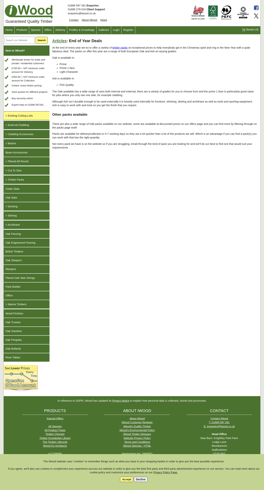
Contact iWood (219, 418)
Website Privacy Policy (137, 438)
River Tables (13, 357)
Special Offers (55, 418)
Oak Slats (11, 197)
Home (9, 29)
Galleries (103, 29)
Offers (48, 29)
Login (116, 29)
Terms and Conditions (137, 442)
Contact (74, 20)
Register (128, 29)
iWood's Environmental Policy (137, 430)
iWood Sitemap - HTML (137, 445)
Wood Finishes (14, 313)
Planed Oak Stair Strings (20, 277)
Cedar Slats (13, 188)
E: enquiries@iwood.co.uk (219, 426)
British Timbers (14, 251)
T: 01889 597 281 (219, 422)
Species (36, 29)
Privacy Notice (120, 400)
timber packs (120, 47)
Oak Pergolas (14, 339)
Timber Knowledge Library (55, 438)
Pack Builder (13, 286)
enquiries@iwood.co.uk (82, 13)
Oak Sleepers (14, 260)
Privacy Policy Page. (165, 472)
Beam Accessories (17, 152)
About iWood (90, 20)
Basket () (250, 30)
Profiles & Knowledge (82, 29)
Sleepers (11, 269)
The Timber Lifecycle (55, 442)
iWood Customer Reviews (137, 422)
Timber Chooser (55, 434)
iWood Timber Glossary (137, 434)
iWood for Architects (55, 445)
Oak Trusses (13, 322)
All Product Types (55, 430)
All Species (55, 426)
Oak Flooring (13, 233)
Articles (59, 41)
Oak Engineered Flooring (20, 242)
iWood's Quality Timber (137, 426)
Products (21, 29)
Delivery (60, 29)
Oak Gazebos (14, 331)
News (103, 20)
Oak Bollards (13, 348)
